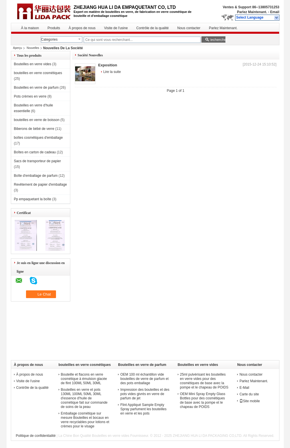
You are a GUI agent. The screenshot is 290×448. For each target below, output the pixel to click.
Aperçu (17, 47)
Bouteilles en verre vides (32, 64)
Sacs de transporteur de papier (37, 161)
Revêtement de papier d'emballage (40, 185)
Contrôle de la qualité (152, 28)
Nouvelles (33, 47)
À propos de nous (82, 28)
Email (274, 12)
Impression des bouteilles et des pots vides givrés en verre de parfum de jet (144, 394)
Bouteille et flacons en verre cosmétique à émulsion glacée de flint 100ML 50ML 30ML (84, 378)
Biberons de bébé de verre (34, 129)
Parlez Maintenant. (252, 12)
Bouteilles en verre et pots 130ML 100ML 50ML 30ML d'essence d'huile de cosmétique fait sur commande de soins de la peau (84, 398)
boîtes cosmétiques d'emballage (38, 138)
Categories (49, 39)
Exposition (107, 65)
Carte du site (249, 394)
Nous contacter (189, 28)
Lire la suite (112, 72)
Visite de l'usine (116, 28)
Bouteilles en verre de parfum (36, 88)
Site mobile (249, 401)
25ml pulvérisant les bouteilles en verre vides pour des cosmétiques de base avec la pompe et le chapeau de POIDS (204, 380)
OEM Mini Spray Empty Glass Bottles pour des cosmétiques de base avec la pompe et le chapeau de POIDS (202, 400)
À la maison (30, 28)
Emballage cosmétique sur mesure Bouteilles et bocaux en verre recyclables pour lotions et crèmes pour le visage (85, 419)
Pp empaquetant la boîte (32, 199)
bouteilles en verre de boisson (36, 120)
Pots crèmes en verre (30, 96)
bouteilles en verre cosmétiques (38, 73)
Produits (53, 28)
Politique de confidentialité (35, 436)
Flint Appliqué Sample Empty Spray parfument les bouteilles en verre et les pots (143, 409)
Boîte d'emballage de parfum (36, 176)
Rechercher (216, 39)
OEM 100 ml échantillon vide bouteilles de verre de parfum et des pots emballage (144, 378)
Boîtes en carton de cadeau (35, 152)
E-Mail (244, 388)
